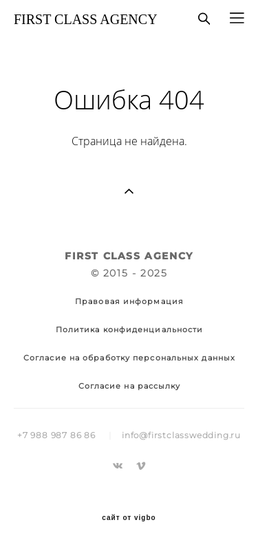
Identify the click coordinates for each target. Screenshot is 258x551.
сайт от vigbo (128, 518)
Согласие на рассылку (129, 386)
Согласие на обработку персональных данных (129, 358)
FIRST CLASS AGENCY (86, 19)
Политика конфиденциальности (130, 329)
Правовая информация (129, 301)
